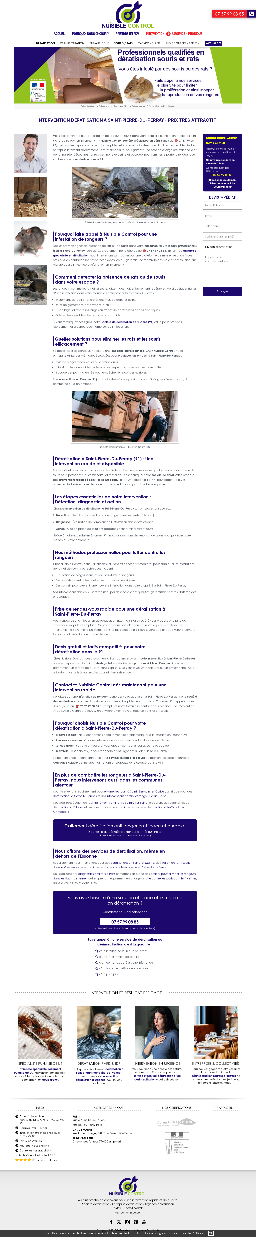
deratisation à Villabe (68, 807)
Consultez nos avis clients (35, 1150)
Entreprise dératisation (127, 1204)
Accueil (59, 33)
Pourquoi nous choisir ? (90, 33)
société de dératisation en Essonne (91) (127, 322)
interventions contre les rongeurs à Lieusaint (136, 796)
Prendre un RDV (127, 33)
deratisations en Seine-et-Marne (132, 863)
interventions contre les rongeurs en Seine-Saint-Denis (129, 867)
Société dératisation (96, 1204)
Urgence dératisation (159, 1204)
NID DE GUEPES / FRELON (182, 43)
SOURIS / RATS (123, 43)
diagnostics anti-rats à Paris (96, 874)
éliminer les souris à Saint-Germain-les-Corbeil (134, 791)
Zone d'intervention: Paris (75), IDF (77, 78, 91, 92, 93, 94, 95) (42, 1120)
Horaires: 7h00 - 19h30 (33, 1128)
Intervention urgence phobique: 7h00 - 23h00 (40, 1134)
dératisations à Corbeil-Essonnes (75, 796)
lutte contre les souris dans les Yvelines (170, 878)
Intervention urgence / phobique (174, 33)
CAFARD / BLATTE (149, 43)
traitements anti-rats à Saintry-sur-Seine (120, 803)
